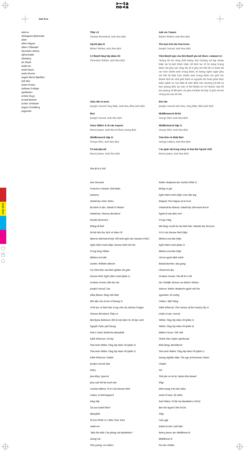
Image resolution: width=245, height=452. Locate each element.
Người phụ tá (97, 44)
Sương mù (95, 438)
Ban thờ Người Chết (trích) (172, 407)
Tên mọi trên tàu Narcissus (174, 44)
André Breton (28, 73)
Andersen (26, 65)
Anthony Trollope (30, 88)
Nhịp (161, 382)
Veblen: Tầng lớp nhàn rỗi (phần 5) (176, 319)
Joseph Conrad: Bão (100, 363)
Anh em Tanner (167, 32)
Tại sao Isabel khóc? (100, 407)
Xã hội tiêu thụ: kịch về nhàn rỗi (106, 232)
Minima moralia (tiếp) (170, 238)
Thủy (161, 413)
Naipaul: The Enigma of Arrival (175, 201)
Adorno (25, 32)
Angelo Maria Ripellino (33, 77)
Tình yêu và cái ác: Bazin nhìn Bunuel (177, 376)
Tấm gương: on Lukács (102, 445)
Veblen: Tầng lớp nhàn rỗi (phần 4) (176, 326)
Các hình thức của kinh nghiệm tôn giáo (110, 269)
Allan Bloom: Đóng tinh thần (104, 294)
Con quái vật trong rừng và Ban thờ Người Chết (185, 149)
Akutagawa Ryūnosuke (32, 35)
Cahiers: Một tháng (168, 301)
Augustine (26, 110)
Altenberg (26, 58)
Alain (24, 39)
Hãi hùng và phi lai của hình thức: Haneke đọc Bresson (186, 226)
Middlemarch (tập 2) (101, 137)
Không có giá (165, 188)
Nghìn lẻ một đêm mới (170, 213)
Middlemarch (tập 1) (170, 125)
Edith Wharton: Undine (101, 357)
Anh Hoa (25, 80)
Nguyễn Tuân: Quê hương (103, 326)
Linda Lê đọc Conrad (169, 313)
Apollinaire (26, 92)
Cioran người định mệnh (171, 257)
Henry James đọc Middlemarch (174, 432)
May (92, 113)
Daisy (93, 369)
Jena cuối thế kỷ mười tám (103, 382)
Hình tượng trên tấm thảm (172, 388)
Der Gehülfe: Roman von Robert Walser (179, 282)
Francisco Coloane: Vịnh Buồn (105, 188)
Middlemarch (165, 438)
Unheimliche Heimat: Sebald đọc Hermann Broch (184, 207)
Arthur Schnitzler (30, 103)
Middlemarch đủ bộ (170, 113)
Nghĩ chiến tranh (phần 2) (172, 244)
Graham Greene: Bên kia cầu (104, 282)
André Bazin (27, 69)
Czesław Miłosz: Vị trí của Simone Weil (110, 388)
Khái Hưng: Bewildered (170, 344)
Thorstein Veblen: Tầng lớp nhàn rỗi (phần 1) (181, 351)
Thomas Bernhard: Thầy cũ (104, 313)
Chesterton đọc (166, 269)
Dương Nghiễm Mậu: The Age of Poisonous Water (184, 357)
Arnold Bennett (29, 99)
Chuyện (162, 363)
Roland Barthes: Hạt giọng (172, 263)
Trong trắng (165, 219)
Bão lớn (163, 101)
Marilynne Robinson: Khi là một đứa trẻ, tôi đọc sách (117, 319)
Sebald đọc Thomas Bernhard (105, 213)
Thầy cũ (94, 32)
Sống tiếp (94, 401)
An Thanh (26, 62)
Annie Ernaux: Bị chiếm (171, 395)
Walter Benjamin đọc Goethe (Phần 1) (178, 182)
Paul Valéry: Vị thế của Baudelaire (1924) (179, 401)
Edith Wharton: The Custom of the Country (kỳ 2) (184, 307)
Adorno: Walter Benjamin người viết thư (179, 288)
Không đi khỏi (97, 226)
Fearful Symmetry (99, 219)
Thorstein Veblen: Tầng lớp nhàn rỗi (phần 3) (113, 344)
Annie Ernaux (28, 84)
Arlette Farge (28, 95)
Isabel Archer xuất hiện (171, 426)
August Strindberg (30, 107)
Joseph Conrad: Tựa (100, 288)
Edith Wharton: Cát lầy (101, 338)
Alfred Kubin (27, 54)
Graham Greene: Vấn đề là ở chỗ (175, 276)
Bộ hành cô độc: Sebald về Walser (107, 207)
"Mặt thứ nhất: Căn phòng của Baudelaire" (111, 432)
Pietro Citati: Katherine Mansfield (107, 332)
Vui (160, 369)
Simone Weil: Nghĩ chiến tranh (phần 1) (110, 276)
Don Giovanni (97, 182)
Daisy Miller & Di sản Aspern (106, 125)
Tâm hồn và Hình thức (171, 137)
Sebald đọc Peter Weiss (102, 201)
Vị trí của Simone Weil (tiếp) (173, 232)
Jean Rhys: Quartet (99, 376)
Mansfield (95, 413)
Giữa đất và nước (99, 101)
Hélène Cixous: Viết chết (171, 332)
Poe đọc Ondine (166, 445)
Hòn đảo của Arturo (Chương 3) (106, 301)
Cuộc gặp (163, 420)
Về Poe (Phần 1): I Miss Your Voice (107, 420)
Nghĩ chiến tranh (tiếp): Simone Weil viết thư (112, 244)
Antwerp (94, 194)
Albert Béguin (28, 43)
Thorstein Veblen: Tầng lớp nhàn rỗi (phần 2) (113, 351)
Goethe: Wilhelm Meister (102, 263)
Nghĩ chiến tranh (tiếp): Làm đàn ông (177, 194)
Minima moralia (98, 257)
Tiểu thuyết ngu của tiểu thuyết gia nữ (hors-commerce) (190, 55)
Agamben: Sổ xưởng (169, 294)
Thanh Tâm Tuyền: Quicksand (174, 338)
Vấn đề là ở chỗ (98, 168)
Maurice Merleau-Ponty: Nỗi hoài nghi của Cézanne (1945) (119, 238)
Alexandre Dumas (30, 50)
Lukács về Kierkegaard (102, 395)
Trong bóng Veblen (99, 251)
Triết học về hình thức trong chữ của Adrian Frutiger (117, 307)
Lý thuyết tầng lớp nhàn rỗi (105, 55)
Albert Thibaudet (29, 47)
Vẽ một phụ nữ (98, 149)
